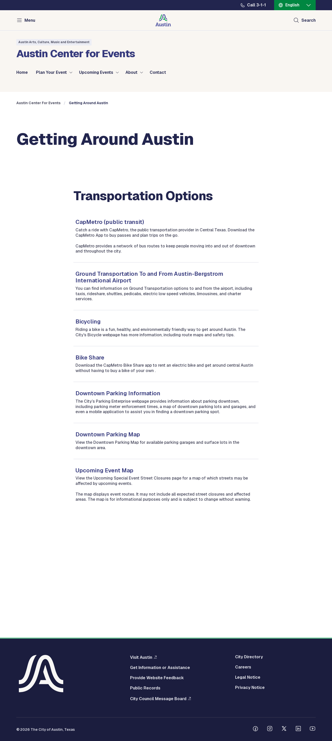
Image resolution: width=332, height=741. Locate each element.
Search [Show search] (308, 20)
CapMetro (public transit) (109, 325)
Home (22, 72)
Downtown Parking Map (107, 538)
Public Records (145, 689)
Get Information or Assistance (160, 669)
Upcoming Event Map (104, 574)
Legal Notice (247, 679)
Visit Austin (141, 658)
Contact (158, 72)
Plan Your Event (51, 72)
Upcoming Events (96, 72)
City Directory (249, 658)
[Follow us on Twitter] (284, 730)
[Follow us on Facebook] (255, 730)
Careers (243, 668)
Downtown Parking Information (117, 497)
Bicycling (88, 425)
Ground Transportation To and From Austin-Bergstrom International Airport (149, 381)
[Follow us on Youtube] (313, 730)
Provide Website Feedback (157, 679)
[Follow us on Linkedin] (298, 730)
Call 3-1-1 (256, 5)
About (131, 72)
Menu (29, 20)
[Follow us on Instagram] (270, 730)
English (292, 5)
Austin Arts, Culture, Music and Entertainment (54, 42)
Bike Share (89, 461)
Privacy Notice (250, 689)
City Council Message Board (158, 700)
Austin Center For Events (38, 207)
